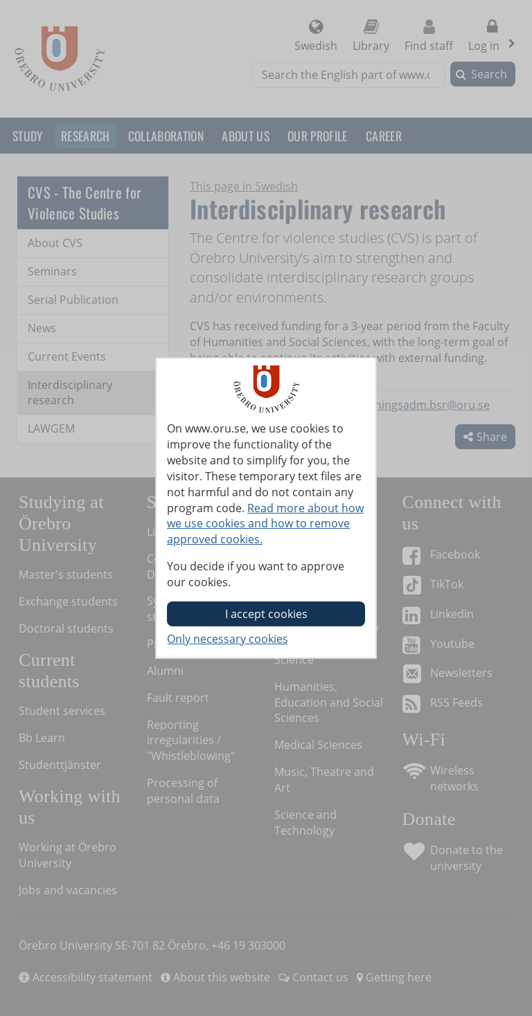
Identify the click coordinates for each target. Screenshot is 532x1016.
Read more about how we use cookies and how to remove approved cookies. (265, 523)
